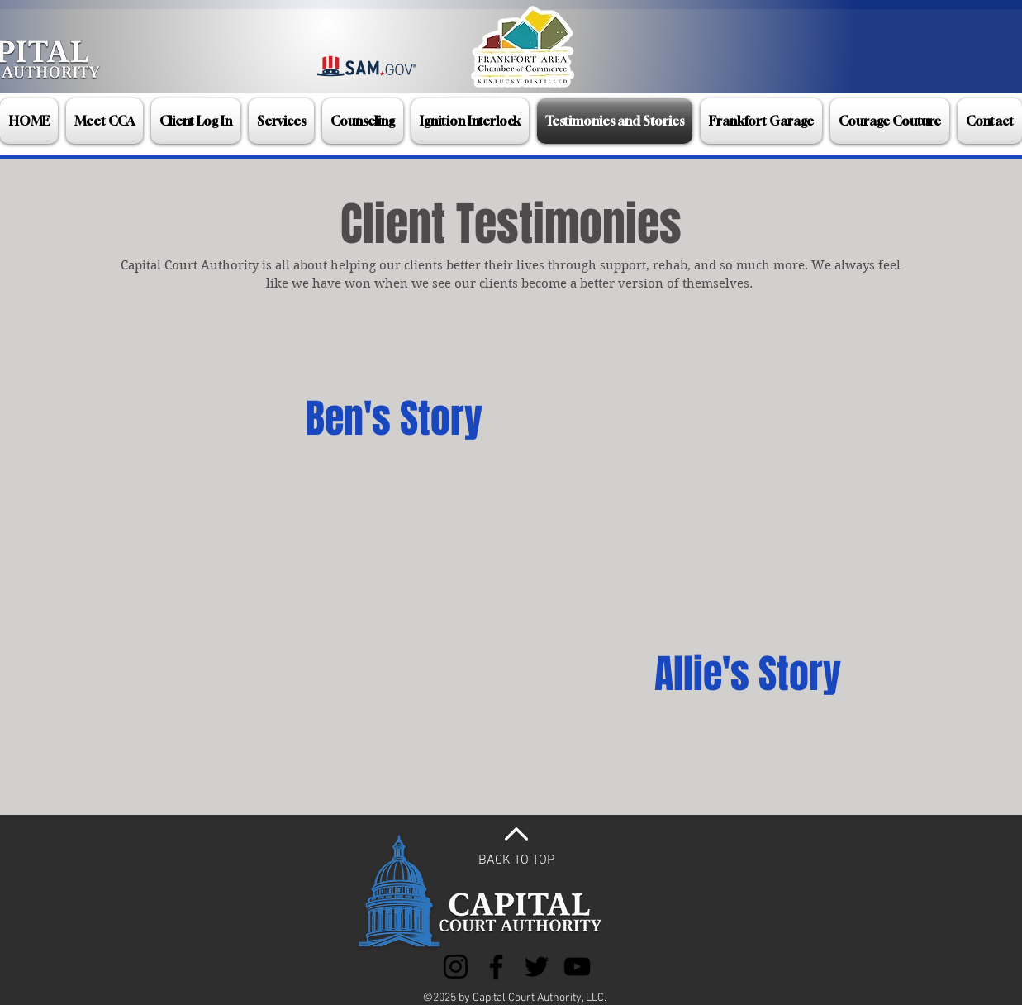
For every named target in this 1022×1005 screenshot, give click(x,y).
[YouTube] (577, 966)
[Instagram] (456, 966)
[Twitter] (537, 966)
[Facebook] (496, 966)
